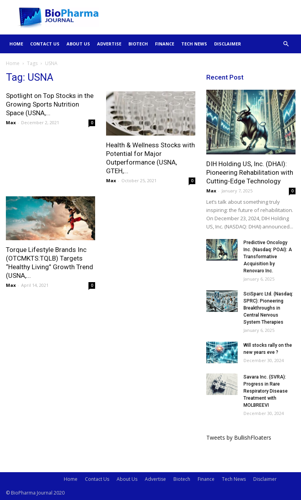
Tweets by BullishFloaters (238, 437)
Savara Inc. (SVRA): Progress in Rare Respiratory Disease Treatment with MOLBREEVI (265, 391)
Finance (164, 44)
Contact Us (44, 44)
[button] (286, 44)
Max (11, 122)
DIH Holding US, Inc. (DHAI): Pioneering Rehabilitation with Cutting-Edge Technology (249, 172)
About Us (78, 44)
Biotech (138, 44)
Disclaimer (227, 44)
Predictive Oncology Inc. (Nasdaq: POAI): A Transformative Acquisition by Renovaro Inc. (267, 257)
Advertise (109, 44)
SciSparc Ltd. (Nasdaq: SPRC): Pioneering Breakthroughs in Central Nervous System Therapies (268, 308)
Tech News (194, 44)
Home (16, 44)
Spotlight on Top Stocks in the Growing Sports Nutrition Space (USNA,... (50, 104)
